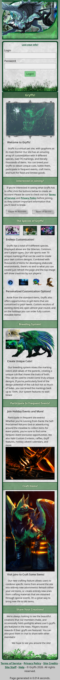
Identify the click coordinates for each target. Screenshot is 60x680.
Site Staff (10, 667)
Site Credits (50, 663)
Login (7, 50)
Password (10, 61)
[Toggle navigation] (12, 35)
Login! (30, 74)
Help (21, 667)
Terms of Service (11, 663)
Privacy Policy (28, 198)
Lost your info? (30, 44)
